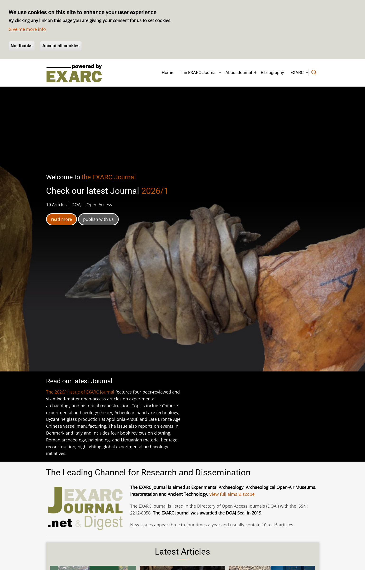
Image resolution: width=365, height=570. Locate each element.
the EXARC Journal (109, 177)
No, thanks (22, 45)
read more (61, 219)
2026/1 (155, 191)
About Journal (238, 72)
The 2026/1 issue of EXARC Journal (80, 392)
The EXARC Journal (198, 72)
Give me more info (27, 29)
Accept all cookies (61, 45)
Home (167, 72)
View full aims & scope (232, 494)
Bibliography (272, 72)
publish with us (98, 219)
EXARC (297, 72)
